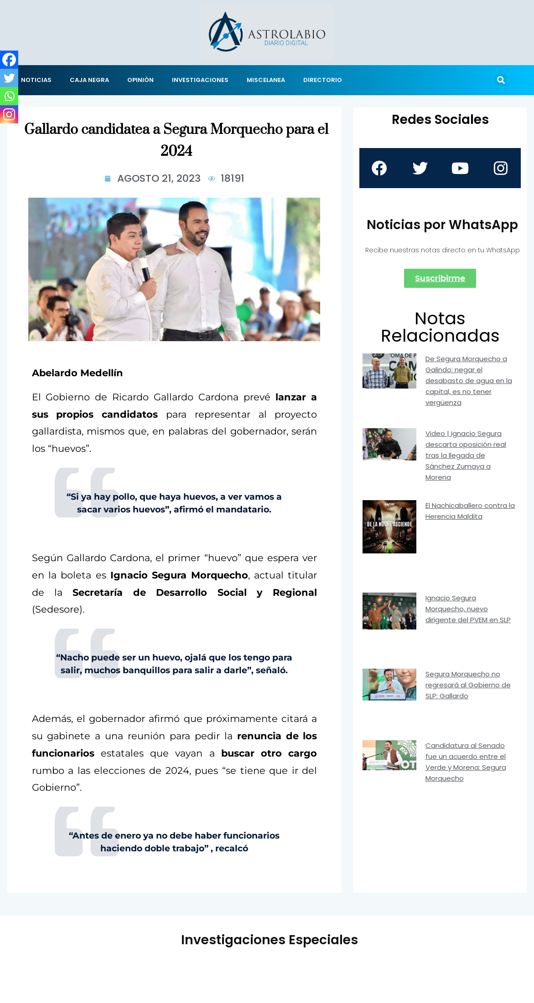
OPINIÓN (140, 80)
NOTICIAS (36, 80)
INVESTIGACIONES (200, 80)
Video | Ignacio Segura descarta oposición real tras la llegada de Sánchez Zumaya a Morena (465, 455)
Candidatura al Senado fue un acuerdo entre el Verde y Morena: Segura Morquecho (465, 762)
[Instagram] (9, 114)
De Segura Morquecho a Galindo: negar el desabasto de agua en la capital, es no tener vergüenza (468, 380)
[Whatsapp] (9, 96)
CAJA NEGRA (89, 80)
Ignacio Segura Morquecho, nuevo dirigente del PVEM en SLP (468, 608)
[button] (501, 80)
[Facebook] (9, 60)
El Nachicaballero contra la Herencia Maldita (470, 511)
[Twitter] (9, 78)
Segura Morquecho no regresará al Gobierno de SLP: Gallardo (468, 685)
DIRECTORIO (322, 80)
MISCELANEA (266, 80)
